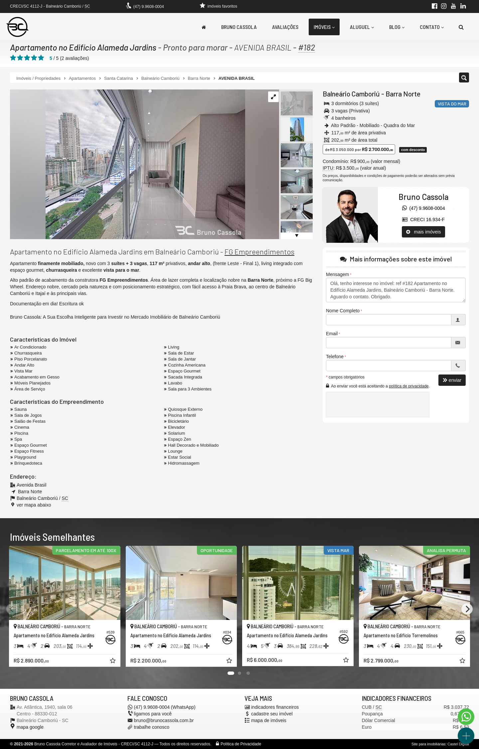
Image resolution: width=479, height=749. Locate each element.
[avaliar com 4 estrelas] (34, 58)
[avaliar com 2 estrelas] (20, 58)
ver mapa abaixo (34, 505)
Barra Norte (403, 93)
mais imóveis (423, 231)
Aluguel (362, 27)
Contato (432, 27)
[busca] (461, 27)
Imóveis (324, 27)
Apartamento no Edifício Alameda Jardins (83, 47)
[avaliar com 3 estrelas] (27, 58)
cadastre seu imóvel (272, 713)
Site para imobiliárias (428, 744)
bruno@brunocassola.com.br (164, 720)
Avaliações (285, 27)
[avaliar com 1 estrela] (13, 58)
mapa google (30, 727)
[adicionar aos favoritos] (113, 661)
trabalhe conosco (152, 727)
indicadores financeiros (275, 707)
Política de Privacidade (241, 744)
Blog (396, 27)
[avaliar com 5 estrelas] (41, 58)
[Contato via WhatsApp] (466, 716)
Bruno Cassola (239, 27)
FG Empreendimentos (259, 251)
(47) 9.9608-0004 (148, 6)
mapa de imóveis (268, 720)
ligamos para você (153, 713)
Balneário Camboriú (351, 93)
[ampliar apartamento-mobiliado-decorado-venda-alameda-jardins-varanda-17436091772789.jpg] (127, 164)
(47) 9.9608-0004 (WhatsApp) (165, 707)
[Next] (467, 609)
